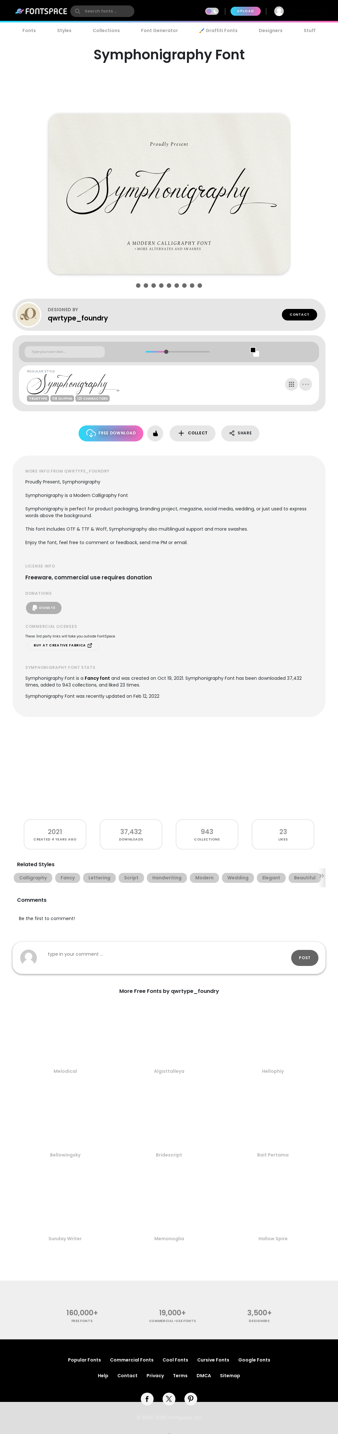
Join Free (308, 11)
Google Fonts (254, 1360)
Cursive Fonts (213, 1360)
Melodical (65, 1071)
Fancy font (97, 678)
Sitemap (230, 1375)
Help (103, 1375)
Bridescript (169, 1155)
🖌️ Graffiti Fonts (218, 30)
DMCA (204, 1375)
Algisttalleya (169, 1071)
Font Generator (159, 30)
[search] (102, 11)
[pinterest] (190, 1399)
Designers (271, 30)
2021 (55, 831)
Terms (180, 1375)
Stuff (310, 30)
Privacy (155, 1375)
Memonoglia (169, 1238)
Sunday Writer (65, 1238)
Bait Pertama (273, 1155)
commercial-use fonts (172, 1321)
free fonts (82, 1321)
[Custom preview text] (65, 352)
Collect (192, 433)
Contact (299, 314)
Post (305, 957)
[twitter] (169, 1399)
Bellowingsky (65, 1155)
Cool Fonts (175, 1360)
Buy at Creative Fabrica (63, 645)
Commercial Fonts (132, 1360)
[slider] (166, 352)
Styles (64, 30)
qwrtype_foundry (78, 318)
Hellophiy (273, 1071)
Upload (245, 11)
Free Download (111, 433)
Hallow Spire (273, 1238)
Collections (106, 30)
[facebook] (147, 1399)
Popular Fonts (84, 1360)
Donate (43, 608)
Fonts (29, 30)
